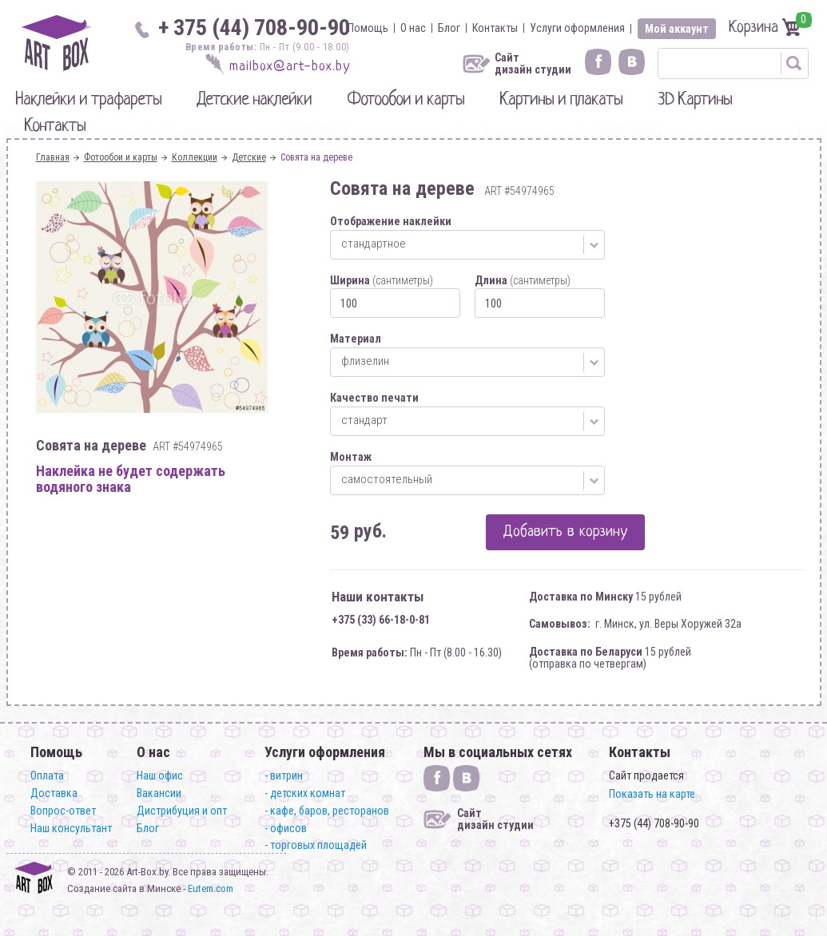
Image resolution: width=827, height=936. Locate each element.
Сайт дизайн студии (533, 64)
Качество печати (374, 397)
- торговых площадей (315, 845)
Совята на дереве (316, 157)
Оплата (47, 775)
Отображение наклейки (390, 221)
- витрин (283, 775)
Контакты (495, 28)
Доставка (54, 793)
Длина (523, 280)
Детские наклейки (254, 100)
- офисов (285, 828)
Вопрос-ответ (63, 810)
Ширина (381, 280)
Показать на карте (652, 793)
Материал (355, 338)
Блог (449, 28)
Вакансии (159, 793)
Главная (53, 157)
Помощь (368, 28)
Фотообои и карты (405, 100)
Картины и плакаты (560, 100)
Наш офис (160, 775)
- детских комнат (304, 793)
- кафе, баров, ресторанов (326, 810)
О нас (413, 28)
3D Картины (695, 100)
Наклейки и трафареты (88, 100)
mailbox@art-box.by (289, 66)
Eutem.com (210, 888)
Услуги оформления (577, 28)
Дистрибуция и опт (182, 810)
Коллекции (194, 157)
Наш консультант (71, 828)
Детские (249, 157)
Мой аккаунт (677, 28)
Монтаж (351, 456)
